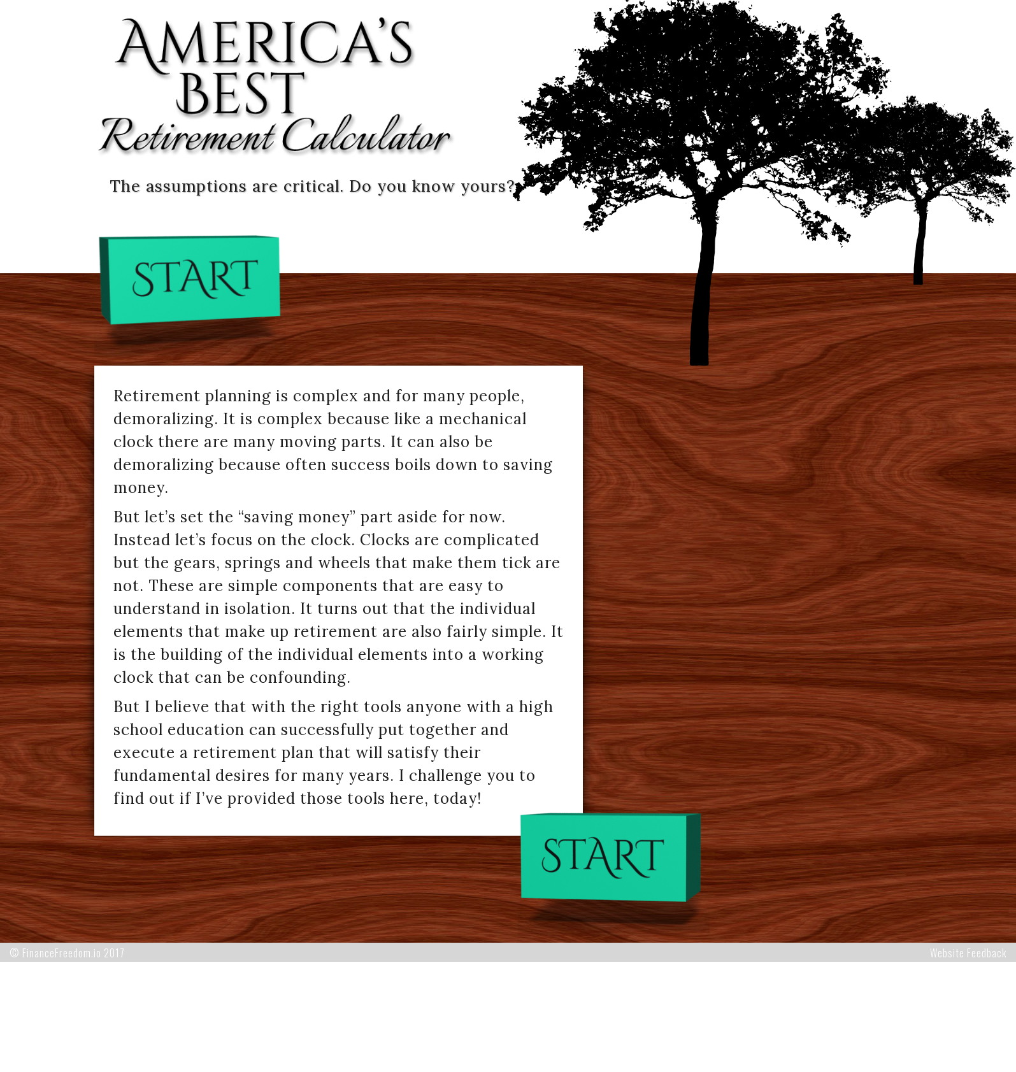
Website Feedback (968, 953)
